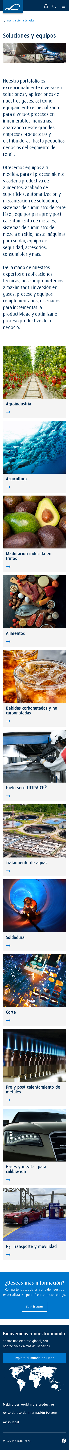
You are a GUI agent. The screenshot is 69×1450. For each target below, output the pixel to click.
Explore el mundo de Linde (34, 1358)
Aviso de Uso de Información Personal (30, 1412)
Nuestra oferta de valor (20, 20)
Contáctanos (34, 1306)
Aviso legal (11, 1422)
